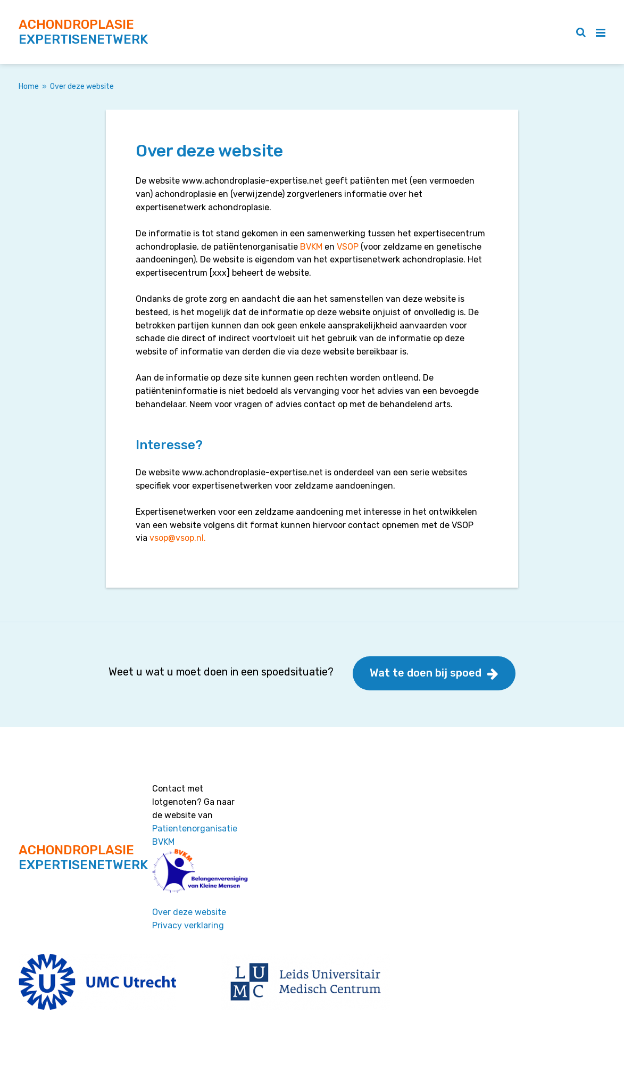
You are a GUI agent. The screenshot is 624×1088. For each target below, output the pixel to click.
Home (29, 86)
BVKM (312, 247)
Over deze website (189, 912)
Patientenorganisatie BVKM (194, 835)
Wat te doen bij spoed (425, 672)
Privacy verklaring (188, 925)
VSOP (348, 247)
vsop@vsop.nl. (177, 538)
